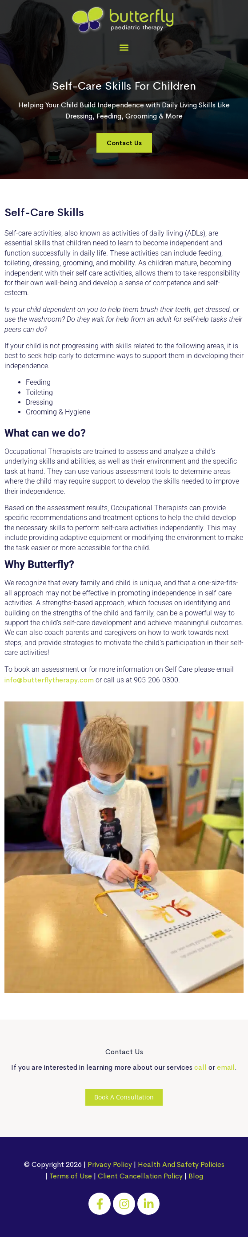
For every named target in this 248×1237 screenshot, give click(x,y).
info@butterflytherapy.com (49, 680)
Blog (195, 1176)
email (226, 1067)
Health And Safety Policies (181, 1164)
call (200, 1067)
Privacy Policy (110, 1164)
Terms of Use (70, 1176)
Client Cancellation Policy (140, 1176)
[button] (124, 47)
